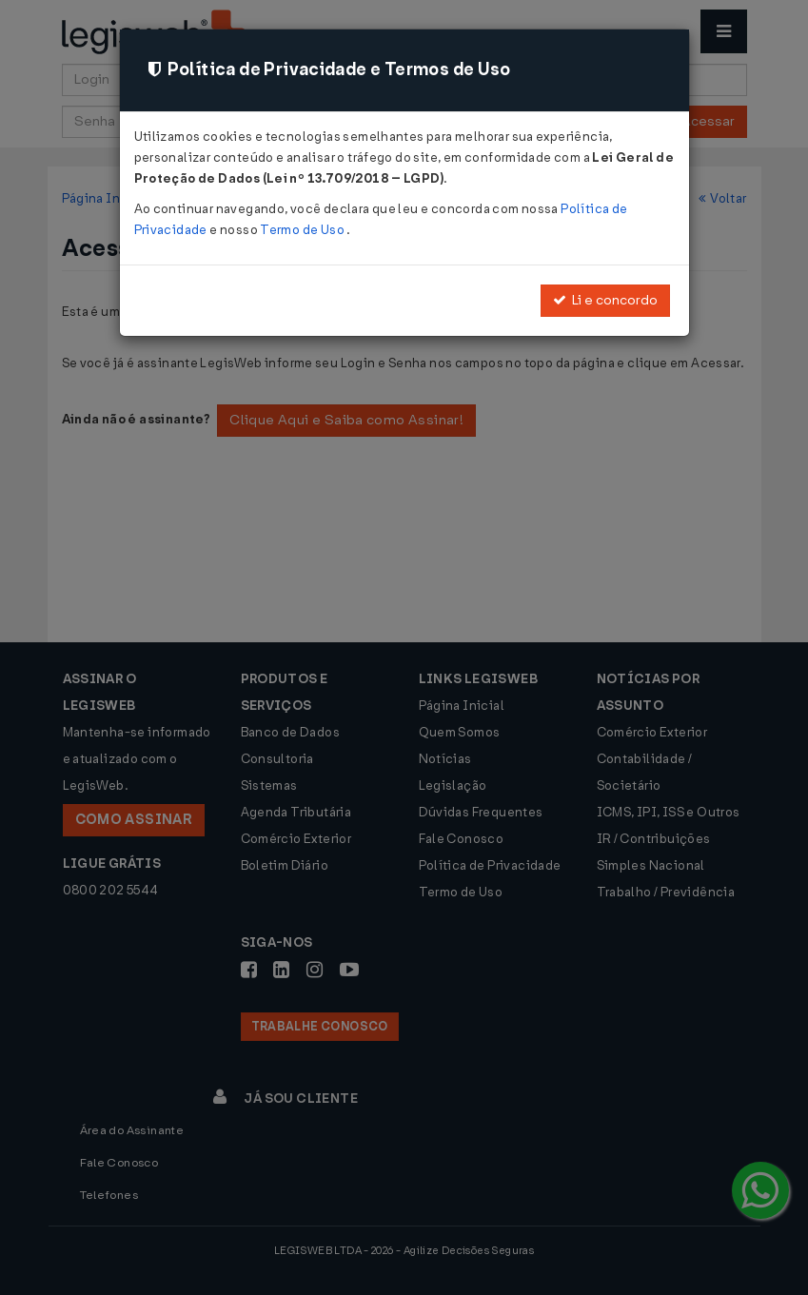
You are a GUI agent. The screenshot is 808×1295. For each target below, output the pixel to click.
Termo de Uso (303, 230)
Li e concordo (605, 300)
